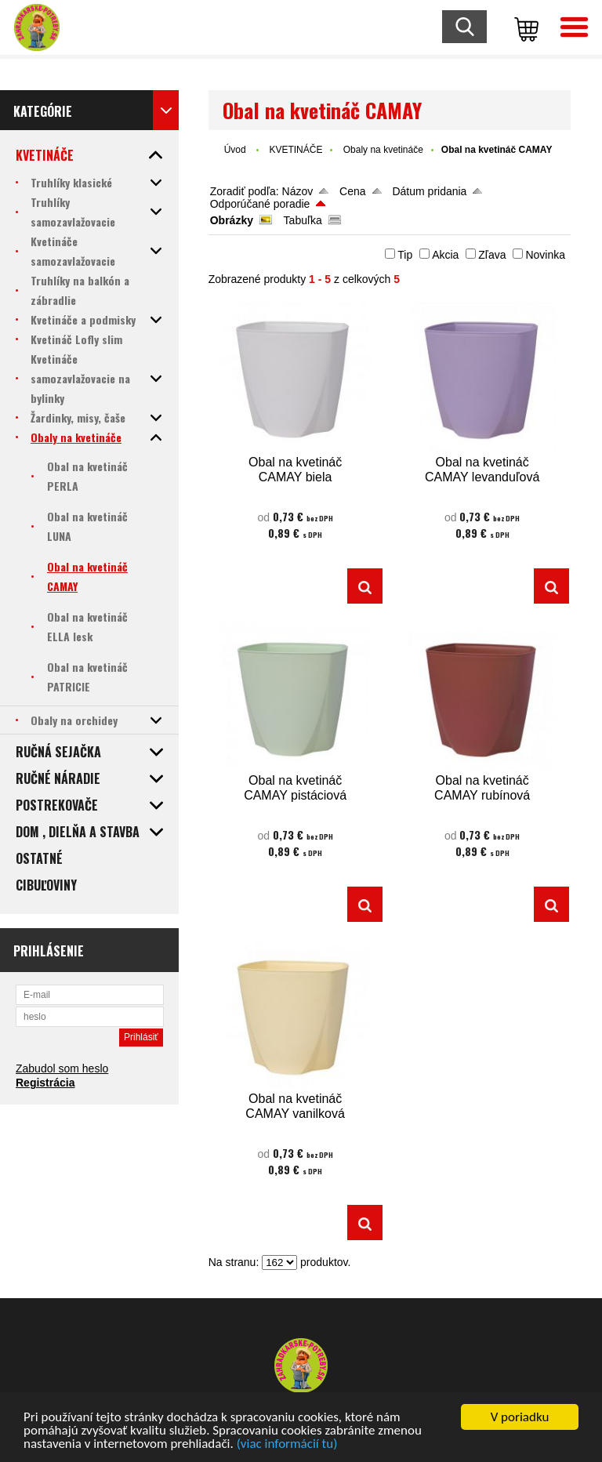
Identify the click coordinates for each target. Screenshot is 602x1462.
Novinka (545, 255)
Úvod (235, 149)
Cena (352, 191)
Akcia (445, 255)
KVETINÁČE (295, 149)
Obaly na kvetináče (383, 149)
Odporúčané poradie (260, 204)
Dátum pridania (429, 191)
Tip (404, 255)
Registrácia (45, 1082)
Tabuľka (303, 220)
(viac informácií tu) (287, 1445)
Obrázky (231, 220)
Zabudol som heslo (62, 1068)
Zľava (492, 255)
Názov (298, 191)
